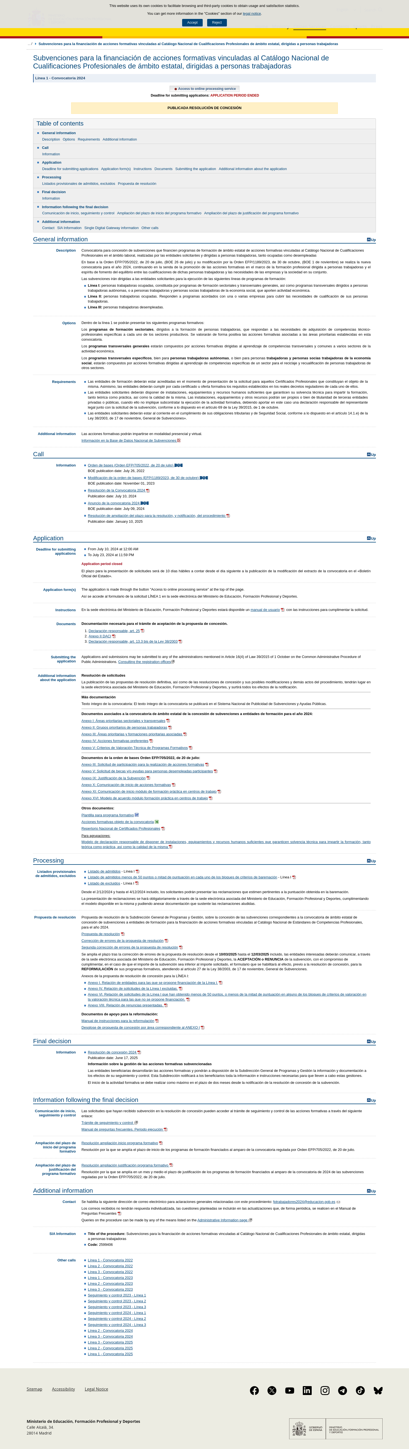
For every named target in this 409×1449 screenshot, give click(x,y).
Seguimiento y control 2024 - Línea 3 (117, 1325)
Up (373, 240)
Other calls (150, 228)
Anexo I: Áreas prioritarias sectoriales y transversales (123, 721)
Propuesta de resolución (137, 183)
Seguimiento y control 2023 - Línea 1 (117, 1295)
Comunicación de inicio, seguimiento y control (78, 213)
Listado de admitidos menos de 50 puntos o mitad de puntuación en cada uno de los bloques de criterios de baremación (182, 877)
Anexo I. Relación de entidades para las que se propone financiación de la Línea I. (153, 983)
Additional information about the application (253, 169)
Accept (192, 22)
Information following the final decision (75, 207)
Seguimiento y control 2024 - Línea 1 (117, 1313)
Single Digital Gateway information (111, 228)
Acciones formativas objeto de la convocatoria (117, 822)
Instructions (142, 169)
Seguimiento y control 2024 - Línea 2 (117, 1319)
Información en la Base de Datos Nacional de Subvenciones (131, 440)
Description (51, 139)
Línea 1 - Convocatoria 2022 (110, 1260)
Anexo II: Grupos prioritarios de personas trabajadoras (124, 727)
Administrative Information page (225, 1220)
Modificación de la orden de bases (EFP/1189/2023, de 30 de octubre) (148, 478)
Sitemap (34, 1389)
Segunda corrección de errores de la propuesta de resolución (129, 947)
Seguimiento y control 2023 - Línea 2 (117, 1301)
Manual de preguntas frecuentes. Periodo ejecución (124, 1129)
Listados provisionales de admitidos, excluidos (78, 183)
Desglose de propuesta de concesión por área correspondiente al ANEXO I (140, 1027)
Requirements (89, 139)
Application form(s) (116, 169)
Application (51, 162)
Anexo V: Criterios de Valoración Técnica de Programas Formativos (134, 748)
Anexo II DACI (100, 636)
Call (45, 148)
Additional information (120, 139)
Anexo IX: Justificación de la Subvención (113, 778)
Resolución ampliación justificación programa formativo (127, 1165)
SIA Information (69, 228)
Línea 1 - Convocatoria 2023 (110, 1278)
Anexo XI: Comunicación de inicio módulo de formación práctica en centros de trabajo (149, 791)
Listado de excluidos (104, 883)
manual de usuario (265, 610)
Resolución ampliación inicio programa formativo (119, 1143)
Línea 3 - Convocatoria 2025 (110, 1342)
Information (51, 154)
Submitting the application (195, 169)
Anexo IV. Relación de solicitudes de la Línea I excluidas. (133, 988)
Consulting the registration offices (147, 662)
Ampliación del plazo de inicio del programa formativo (159, 213)
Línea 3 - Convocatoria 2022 (110, 1272)
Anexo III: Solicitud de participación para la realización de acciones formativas (142, 764)
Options (69, 139)
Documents (164, 169)
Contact (48, 228)
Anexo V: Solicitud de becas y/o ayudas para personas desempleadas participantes (147, 771)
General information (59, 133)
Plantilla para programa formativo (107, 815)
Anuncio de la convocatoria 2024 (119, 503)
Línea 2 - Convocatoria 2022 (110, 1266)
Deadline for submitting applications (70, 169)
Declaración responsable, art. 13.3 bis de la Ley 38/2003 (133, 641)
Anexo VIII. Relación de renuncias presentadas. (126, 1005)
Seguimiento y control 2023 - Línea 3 (117, 1307)
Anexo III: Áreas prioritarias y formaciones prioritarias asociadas (132, 734)
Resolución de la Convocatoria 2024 (119, 490)
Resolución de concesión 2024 (115, 1052)
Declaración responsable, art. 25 (114, 631)
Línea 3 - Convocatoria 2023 (110, 1289)
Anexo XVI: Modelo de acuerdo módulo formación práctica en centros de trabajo (144, 798)
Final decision (54, 192)
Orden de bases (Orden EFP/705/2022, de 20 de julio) (136, 465)
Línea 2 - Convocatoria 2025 (110, 1348)
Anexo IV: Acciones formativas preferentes (114, 741)
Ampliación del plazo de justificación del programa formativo (251, 213)
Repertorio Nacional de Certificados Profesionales (120, 828)
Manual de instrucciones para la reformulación (117, 1021)
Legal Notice (96, 1389)
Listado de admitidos (104, 871)
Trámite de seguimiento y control (110, 1123)
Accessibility (63, 1389)
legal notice (252, 13)
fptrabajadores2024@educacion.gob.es (304, 1202)
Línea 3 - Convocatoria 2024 (110, 1336)
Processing (51, 177)
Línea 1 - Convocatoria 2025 (110, 1354)
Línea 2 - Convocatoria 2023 (110, 1283)
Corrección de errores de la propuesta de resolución (122, 941)
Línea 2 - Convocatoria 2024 (110, 1330)
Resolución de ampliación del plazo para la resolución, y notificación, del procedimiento (159, 516)
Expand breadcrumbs (30, 44)
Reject (217, 22)
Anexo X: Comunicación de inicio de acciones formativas (126, 785)
